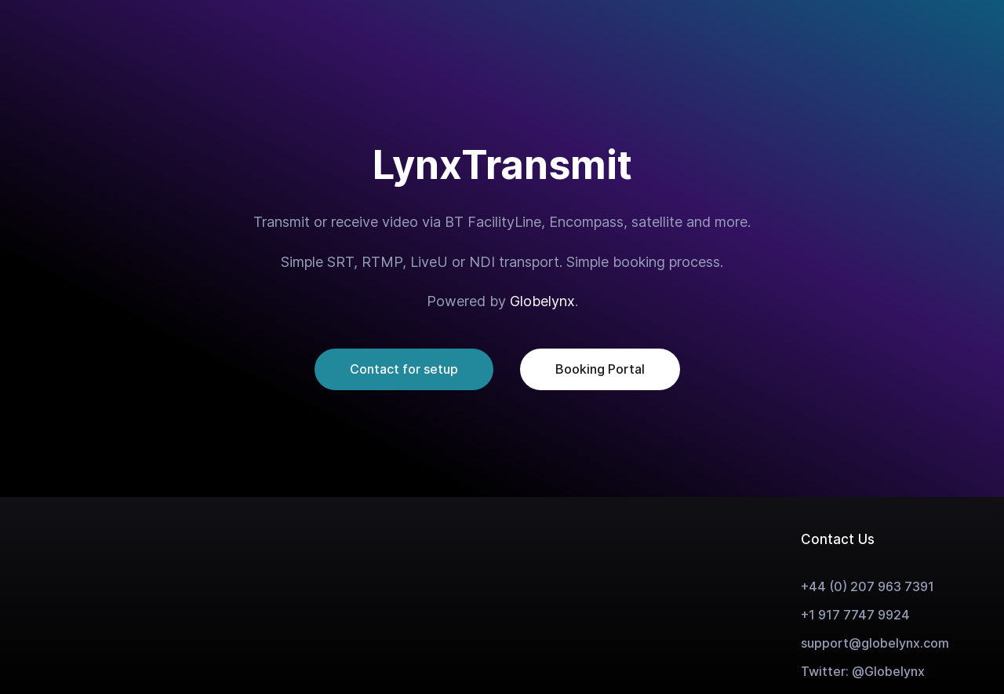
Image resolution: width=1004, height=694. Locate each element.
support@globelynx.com (875, 643)
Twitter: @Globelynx (863, 671)
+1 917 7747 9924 (855, 615)
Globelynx (542, 301)
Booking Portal (600, 369)
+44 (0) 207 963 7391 (867, 586)
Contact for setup (404, 369)
